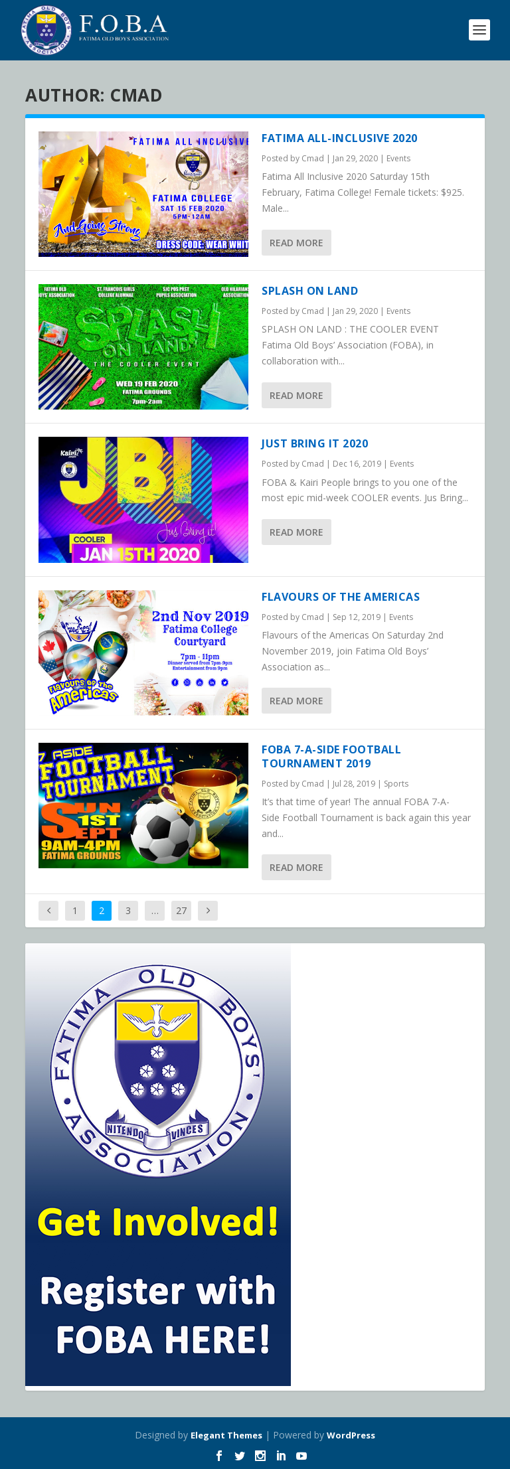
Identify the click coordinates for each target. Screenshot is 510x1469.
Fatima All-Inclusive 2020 (340, 138)
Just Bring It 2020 (315, 443)
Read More (296, 242)
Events (398, 158)
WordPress (351, 1435)
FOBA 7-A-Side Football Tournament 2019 (331, 756)
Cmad (312, 158)
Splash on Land (310, 290)
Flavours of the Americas (341, 596)
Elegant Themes (226, 1435)
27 (181, 910)
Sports (396, 783)
